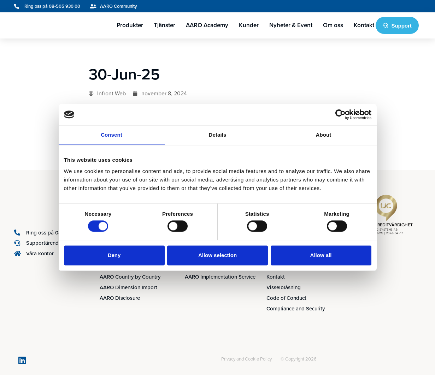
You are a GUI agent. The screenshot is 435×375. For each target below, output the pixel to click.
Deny (114, 255)
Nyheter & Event (290, 25)
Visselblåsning (283, 287)
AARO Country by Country (130, 277)
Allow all (321, 255)
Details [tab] (218, 135)
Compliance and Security (295, 308)
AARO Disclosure (120, 298)
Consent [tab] (111, 135)
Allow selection (217, 255)
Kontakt (364, 25)
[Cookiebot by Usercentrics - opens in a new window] (340, 114)
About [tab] (323, 135)
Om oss (333, 25)
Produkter (130, 25)
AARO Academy (207, 25)
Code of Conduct (286, 298)
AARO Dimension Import (128, 287)
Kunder (249, 25)
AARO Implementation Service (220, 277)
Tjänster (164, 25)
